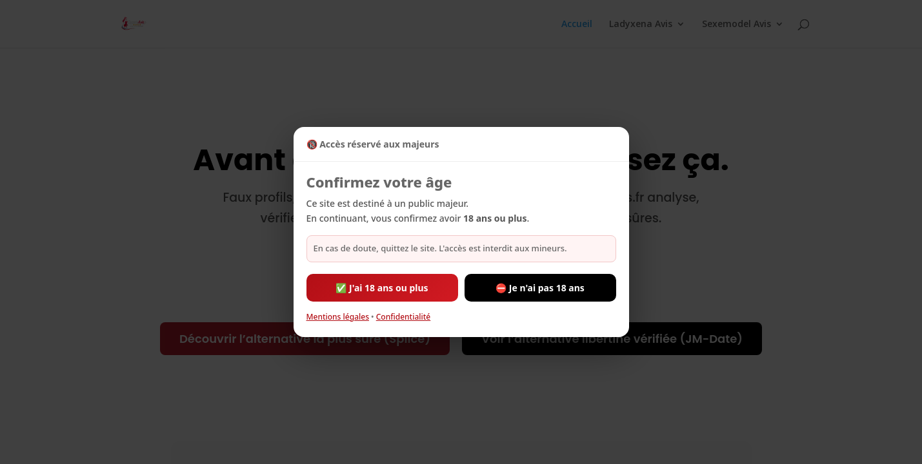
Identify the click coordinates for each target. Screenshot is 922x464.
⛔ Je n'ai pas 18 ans (540, 288)
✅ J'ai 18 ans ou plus (382, 288)
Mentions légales (337, 316)
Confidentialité (403, 316)
